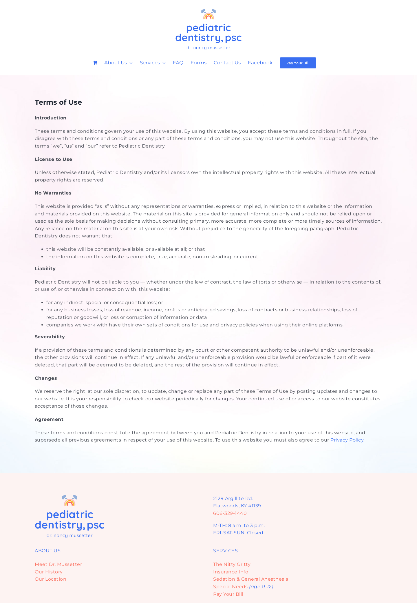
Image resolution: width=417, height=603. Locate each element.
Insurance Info (230, 572)
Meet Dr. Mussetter (58, 564)
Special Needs (230, 586)
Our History (49, 572)
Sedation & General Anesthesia (250, 579)
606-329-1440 (230, 513)
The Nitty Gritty (231, 564)
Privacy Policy (346, 440)
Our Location (50, 579)
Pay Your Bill (228, 594)
